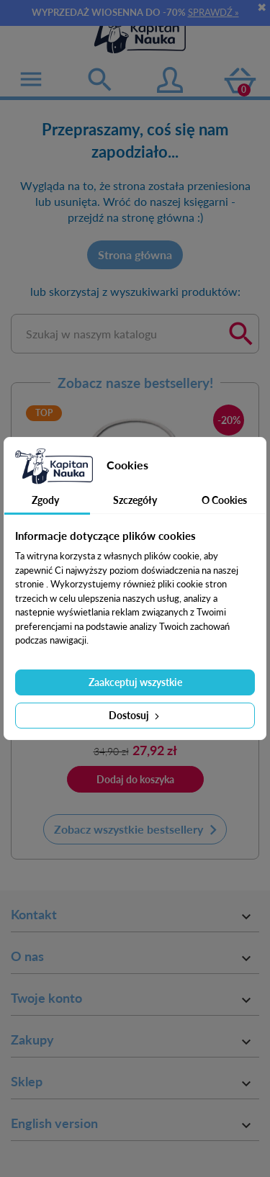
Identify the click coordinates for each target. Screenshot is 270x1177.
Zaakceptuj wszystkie (135, 682)
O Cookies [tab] (224, 500)
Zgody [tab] (45, 500)
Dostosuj (135, 715)
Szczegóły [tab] (135, 500)
